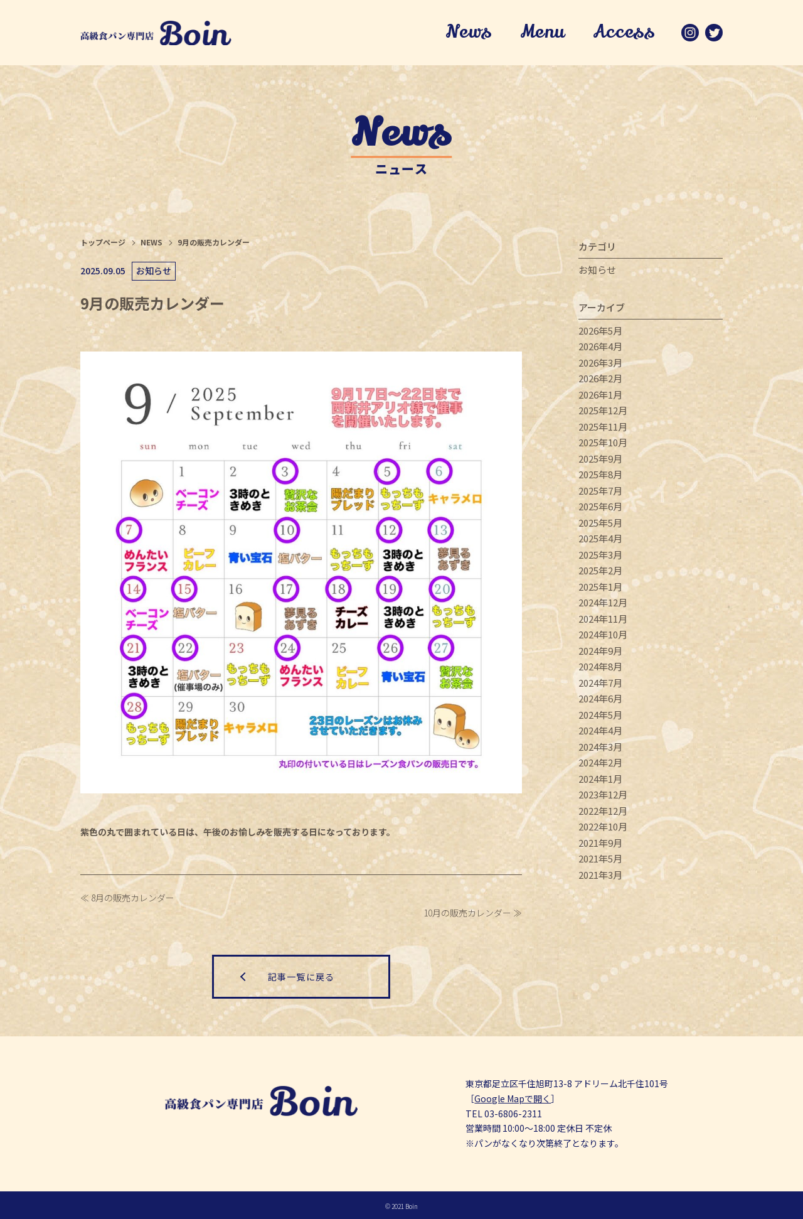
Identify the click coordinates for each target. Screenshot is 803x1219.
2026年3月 (600, 363)
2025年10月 (602, 443)
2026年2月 (600, 379)
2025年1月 (600, 587)
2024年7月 (600, 683)
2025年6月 (600, 507)
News (468, 33)
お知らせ (597, 270)
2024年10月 (602, 635)
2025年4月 (600, 539)
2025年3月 (600, 555)
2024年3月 (600, 747)
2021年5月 (600, 859)
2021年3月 (600, 876)
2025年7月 (600, 491)
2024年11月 (602, 619)
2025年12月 (602, 411)
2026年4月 (600, 347)
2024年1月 (600, 780)
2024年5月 (600, 715)
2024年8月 (600, 667)
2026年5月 (600, 331)
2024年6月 (600, 699)
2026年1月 (600, 395)
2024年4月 (600, 731)
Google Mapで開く (512, 1096)
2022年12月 (602, 812)
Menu (542, 33)
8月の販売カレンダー (132, 898)
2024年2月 (600, 763)
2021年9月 (600, 844)
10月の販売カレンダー (467, 913)
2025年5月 (600, 523)
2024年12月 (602, 603)
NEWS (151, 243)
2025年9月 (600, 459)
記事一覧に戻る (301, 975)
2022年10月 (602, 827)
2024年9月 (600, 651)
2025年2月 (600, 571)
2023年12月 (602, 795)
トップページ (102, 243)
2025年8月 (600, 475)
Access (623, 33)
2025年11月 (602, 427)
